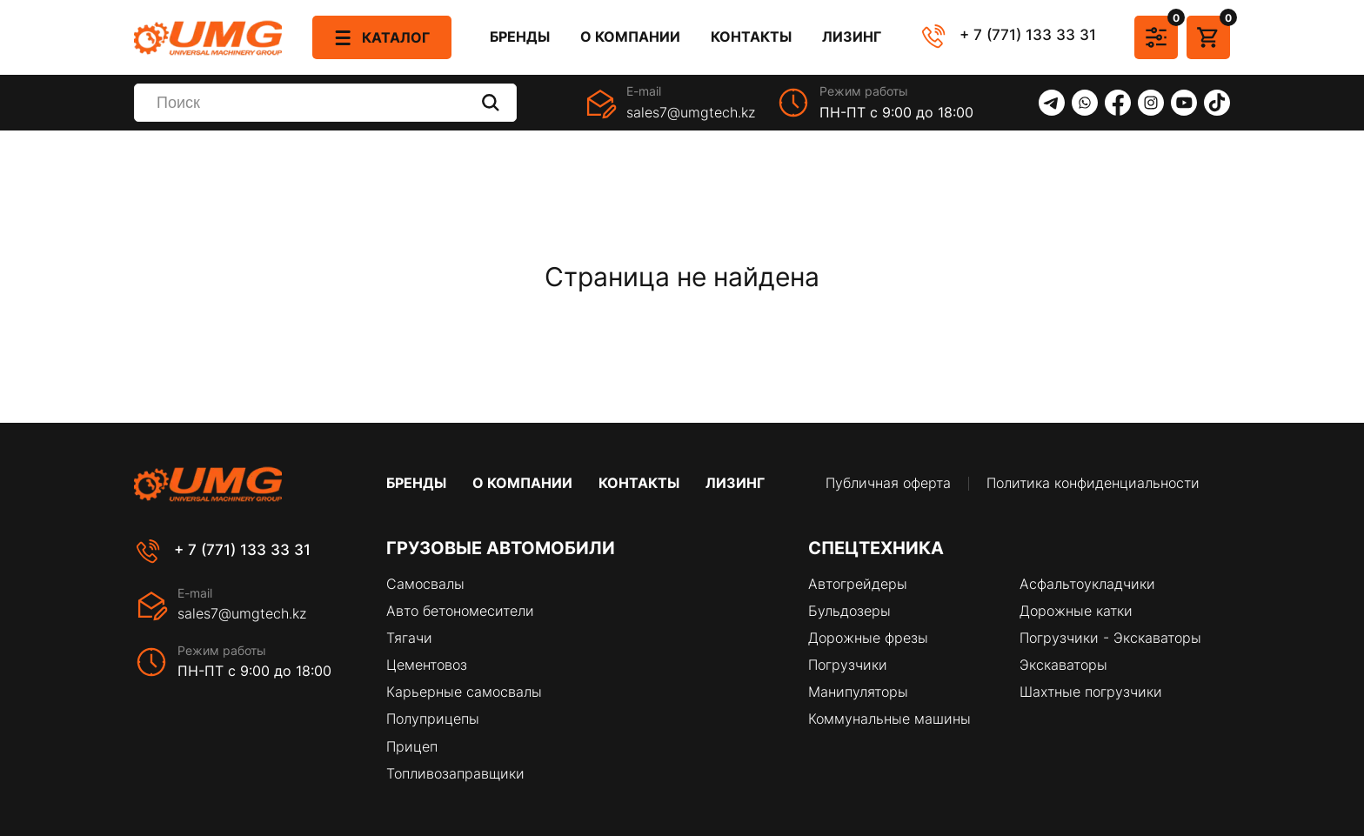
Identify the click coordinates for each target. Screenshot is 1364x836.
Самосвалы (425, 583)
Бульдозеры (849, 610)
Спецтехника (876, 548)
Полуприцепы (432, 718)
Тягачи (409, 637)
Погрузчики (847, 664)
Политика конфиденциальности (1093, 483)
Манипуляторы (858, 691)
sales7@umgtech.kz (690, 112)
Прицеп (412, 746)
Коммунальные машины (889, 718)
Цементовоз (426, 664)
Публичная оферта (888, 483)
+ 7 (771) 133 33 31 (1027, 34)
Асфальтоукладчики (1087, 583)
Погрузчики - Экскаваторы (1110, 637)
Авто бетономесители (460, 610)
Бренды (520, 37)
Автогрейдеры (857, 583)
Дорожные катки (1076, 610)
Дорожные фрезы (868, 637)
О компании (630, 37)
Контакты (751, 37)
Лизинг (851, 37)
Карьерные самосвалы (464, 691)
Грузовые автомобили (500, 548)
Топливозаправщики (455, 773)
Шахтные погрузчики (1091, 691)
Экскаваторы (1063, 664)
